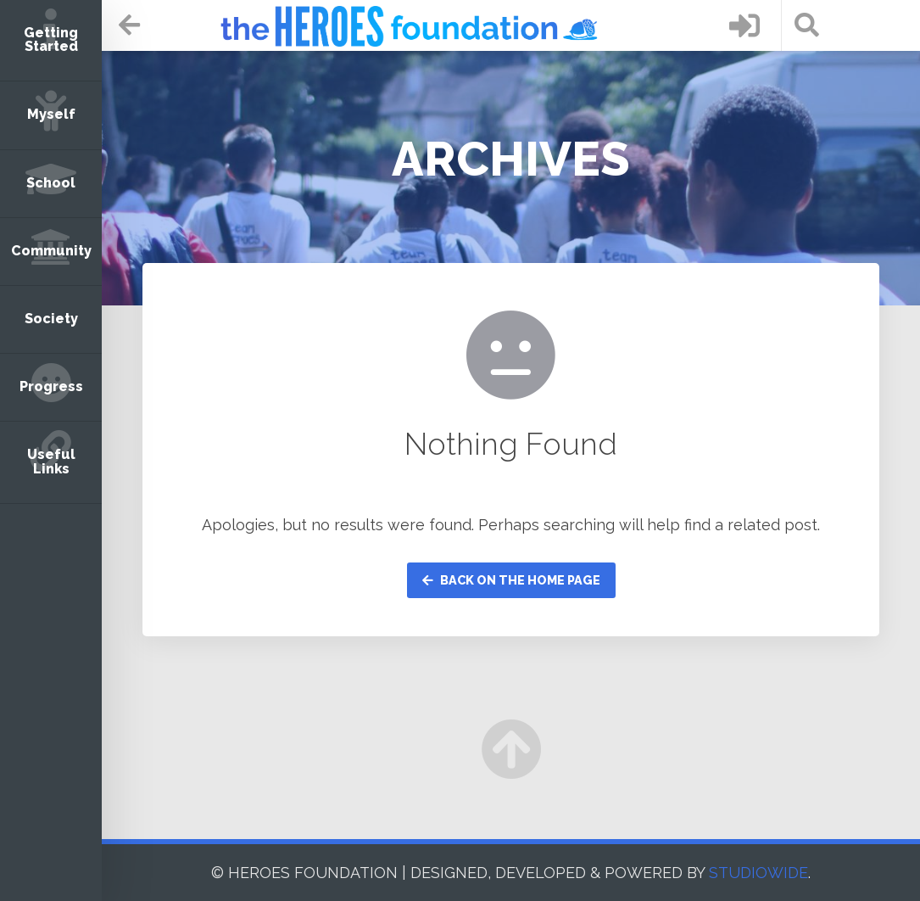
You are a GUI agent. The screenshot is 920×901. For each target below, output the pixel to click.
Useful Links (51, 461)
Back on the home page (511, 580)
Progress (51, 386)
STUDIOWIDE (758, 872)
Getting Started (51, 39)
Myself (51, 114)
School (50, 183)
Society (51, 319)
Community (51, 251)
